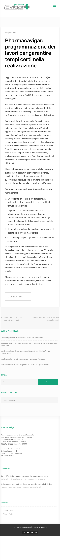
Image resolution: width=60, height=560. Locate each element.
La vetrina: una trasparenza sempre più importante (12, 318)
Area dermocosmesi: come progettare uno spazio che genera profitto (25, 365)
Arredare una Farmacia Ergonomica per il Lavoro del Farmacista (23, 359)
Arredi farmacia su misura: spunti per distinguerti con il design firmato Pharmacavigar (25, 352)
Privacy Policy (8, 514)
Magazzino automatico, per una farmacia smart (46, 318)
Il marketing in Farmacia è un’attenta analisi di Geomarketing (22, 338)
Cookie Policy (8, 510)
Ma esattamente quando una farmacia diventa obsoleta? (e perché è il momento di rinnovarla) (29, 344)
